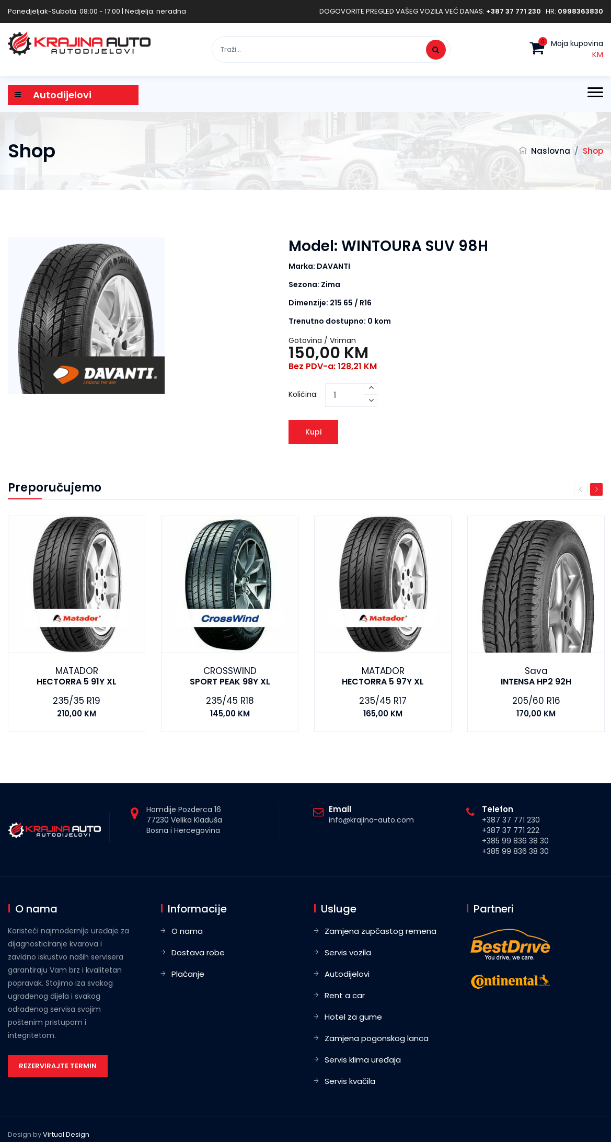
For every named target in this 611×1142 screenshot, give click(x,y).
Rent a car (345, 995)
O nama (187, 931)
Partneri (494, 908)
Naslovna (550, 150)
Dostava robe (198, 952)
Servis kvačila (350, 1081)
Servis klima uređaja (363, 1059)
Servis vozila (348, 952)
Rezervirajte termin (58, 1066)
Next (596, 489)
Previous (580, 489)
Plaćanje (187, 973)
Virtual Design (66, 1134)
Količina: (303, 394)
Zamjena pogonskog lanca (377, 1038)
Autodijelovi (347, 973)
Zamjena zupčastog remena (380, 931)
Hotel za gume (353, 1016)
